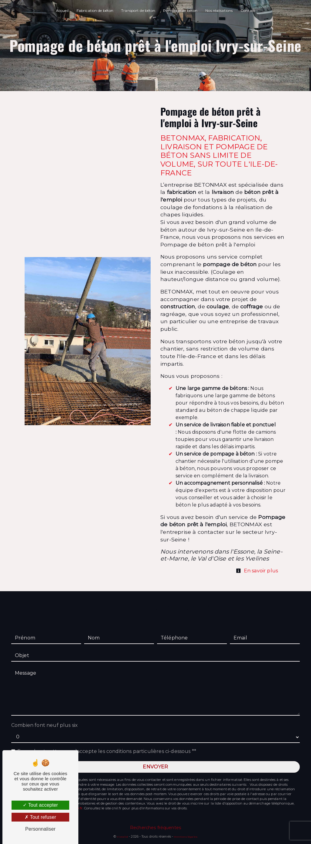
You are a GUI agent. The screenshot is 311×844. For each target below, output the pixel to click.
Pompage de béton (180, 10)
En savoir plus (257, 571)
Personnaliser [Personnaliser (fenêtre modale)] (40, 829)
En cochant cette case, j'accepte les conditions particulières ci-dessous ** (106, 751)
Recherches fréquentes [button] (155, 827)
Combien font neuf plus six (44, 725)
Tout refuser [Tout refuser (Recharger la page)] (40, 817)
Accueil (62, 10)
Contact (248, 10)
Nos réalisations (219, 10)
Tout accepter (40, 805)
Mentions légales (185, 836)
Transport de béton (138, 10)
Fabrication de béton (95, 10)
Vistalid (122, 836)
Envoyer (155, 767)
